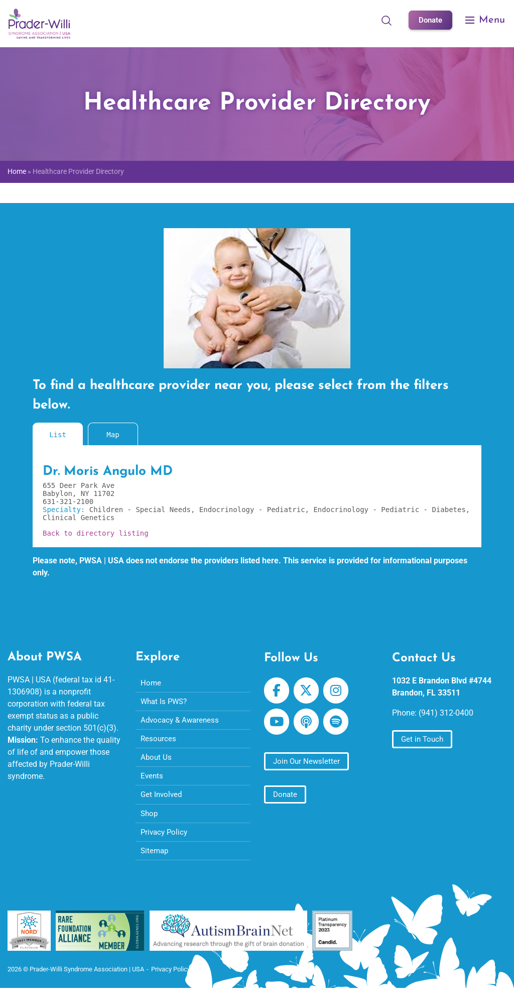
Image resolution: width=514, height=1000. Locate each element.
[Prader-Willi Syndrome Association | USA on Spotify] (339, 725)
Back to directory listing (96, 533)
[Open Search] (384, 20)
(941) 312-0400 (446, 713)
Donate (429, 20)
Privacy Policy (165, 840)
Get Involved (162, 801)
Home (17, 171)
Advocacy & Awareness (182, 722)
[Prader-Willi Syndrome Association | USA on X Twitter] (308, 691)
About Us (157, 761)
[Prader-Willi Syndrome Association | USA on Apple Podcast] (308, 725)
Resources (159, 742)
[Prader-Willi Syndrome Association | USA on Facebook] (277, 691)
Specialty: (66, 510)
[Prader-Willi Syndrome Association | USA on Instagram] (339, 691)
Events (152, 781)
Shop (150, 820)
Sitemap (155, 859)
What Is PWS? (165, 703)
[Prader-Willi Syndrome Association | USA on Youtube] (277, 725)
